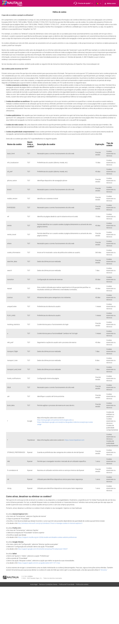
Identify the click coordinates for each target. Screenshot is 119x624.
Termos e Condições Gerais (48, 584)
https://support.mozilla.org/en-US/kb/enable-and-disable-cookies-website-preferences (47, 537)
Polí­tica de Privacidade (66, 584)
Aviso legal (33, 584)
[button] (83, 3)
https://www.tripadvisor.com (74, 440)
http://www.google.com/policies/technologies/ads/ (54, 420)
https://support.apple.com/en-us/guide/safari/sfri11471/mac (39, 563)
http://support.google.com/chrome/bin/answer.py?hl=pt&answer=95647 (43, 549)
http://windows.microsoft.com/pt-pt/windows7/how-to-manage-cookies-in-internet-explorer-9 (50, 523)
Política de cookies (82, 584)
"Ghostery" (103, 570)
